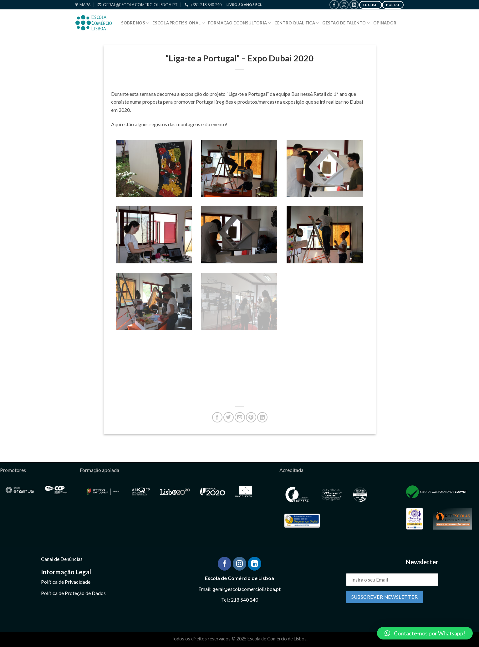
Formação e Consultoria (239, 23)
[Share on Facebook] (217, 417)
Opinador (384, 22)
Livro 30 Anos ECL (244, 5)
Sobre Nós (135, 23)
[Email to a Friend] (240, 417)
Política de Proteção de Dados (73, 593)
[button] (425, 633)
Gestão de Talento (346, 23)
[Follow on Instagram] (344, 4)
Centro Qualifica (296, 23)
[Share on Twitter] (228, 417)
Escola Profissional (178, 23)
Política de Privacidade (65, 582)
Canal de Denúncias (62, 559)
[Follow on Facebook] (334, 4)
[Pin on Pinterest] (251, 417)
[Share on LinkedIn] (262, 417)
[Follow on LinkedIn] (354, 4)
